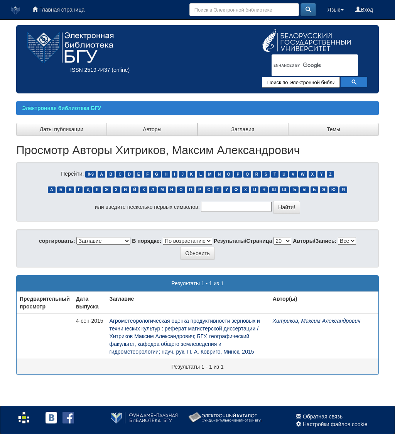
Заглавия (243, 129)
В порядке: (146, 241)
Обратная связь (323, 416)
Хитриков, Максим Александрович (317, 321)
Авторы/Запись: (314, 241)
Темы (333, 129)
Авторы (152, 129)
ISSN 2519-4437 (90, 70)
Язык (335, 10)
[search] (304, 65)
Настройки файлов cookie (335, 424)
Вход (364, 10)
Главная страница (58, 10)
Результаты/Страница (243, 241)
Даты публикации (61, 129)
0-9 (91, 174)
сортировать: (57, 241)
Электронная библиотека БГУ (61, 108)
